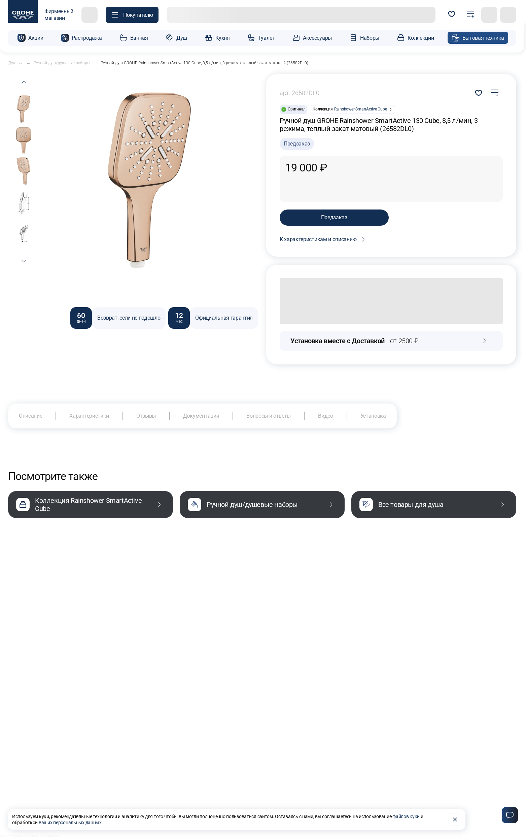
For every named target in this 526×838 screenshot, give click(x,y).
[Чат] (510, 815)
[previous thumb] (24, 82)
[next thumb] (24, 261)
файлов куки (406, 816)
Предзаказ (334, 217)
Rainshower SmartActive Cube (360, 109)
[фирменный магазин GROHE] (40, 15)
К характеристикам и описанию (323, 239)
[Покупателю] (132, 15)
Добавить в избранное (478, 93)
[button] (30, 38)
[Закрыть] (455, 819)
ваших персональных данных (70, 822)
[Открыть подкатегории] (20, 63)
